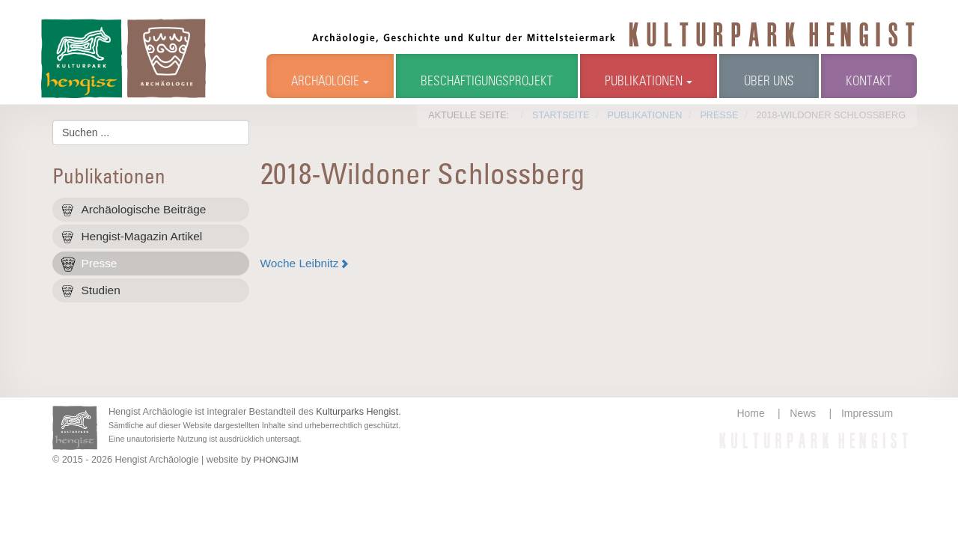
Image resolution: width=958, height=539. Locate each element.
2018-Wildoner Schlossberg (422, 176)
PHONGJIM (276, 459)
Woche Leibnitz (299, 263)
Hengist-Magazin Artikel (142, 236)
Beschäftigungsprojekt (487, 82)
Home (750, 413)
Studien (101, 290)
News (803, 413)
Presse (100, 263)
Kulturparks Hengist (357, 411)
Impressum (867, 413)
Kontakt (869, 82)
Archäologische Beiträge (144, 209)
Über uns (769, 82)
